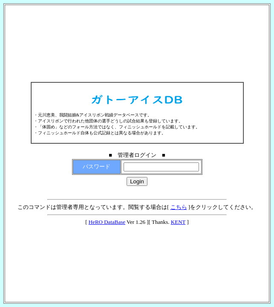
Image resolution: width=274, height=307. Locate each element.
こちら (178, 207)
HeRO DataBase (107, 222)
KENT (178, 222)
